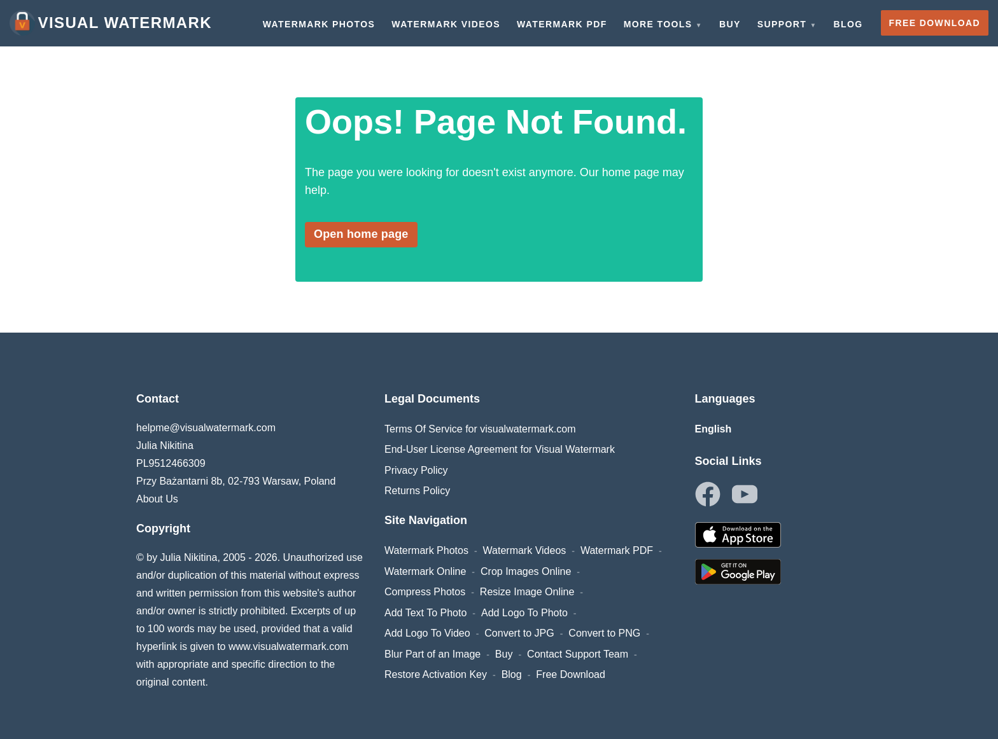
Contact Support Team (577, 654)
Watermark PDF (616, 550)
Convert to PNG (604, 633)
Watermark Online (425, 571)
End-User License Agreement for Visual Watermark (499, 449)
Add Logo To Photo (524, 612)
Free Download (570, 674)
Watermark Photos (426, 550)
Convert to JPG (519, 633)
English (713, 429)
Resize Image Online (527, 591)
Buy (504, 654)
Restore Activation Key (435, 674)
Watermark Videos (524, 550)
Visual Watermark (111, 23)
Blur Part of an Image (432, 654)
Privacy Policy (416, 470)
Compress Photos (424, 591)
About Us (157, 499)
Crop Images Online (526, 571)
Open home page (361, 234)
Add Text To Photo (425, 612)
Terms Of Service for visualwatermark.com (480, 429)
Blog (512, 674)
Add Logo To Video (427, 633)
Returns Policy (417, 490)
